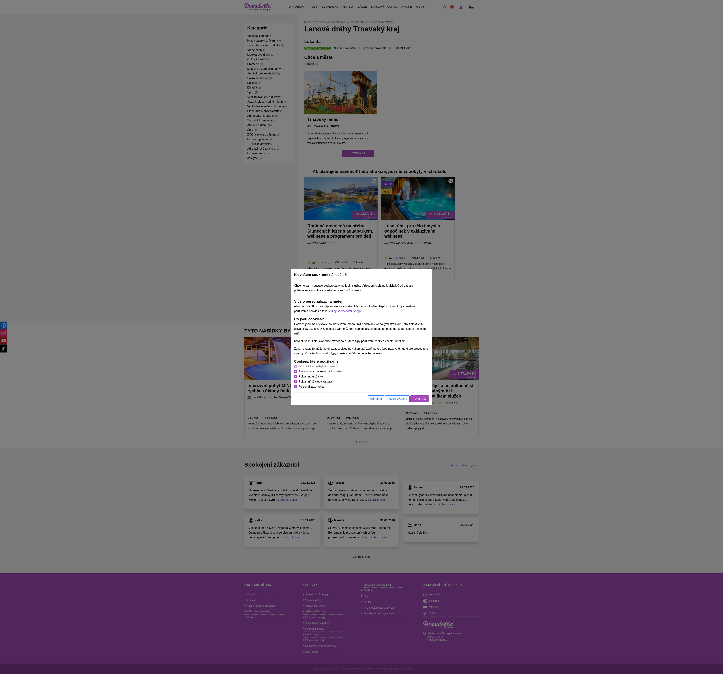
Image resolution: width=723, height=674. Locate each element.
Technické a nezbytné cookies (317, 366)
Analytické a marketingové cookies (320, 371)
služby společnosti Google (345, 311)
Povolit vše (420, 398)
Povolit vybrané (397, 398)
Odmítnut (376, 398)
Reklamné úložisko (310, 376)
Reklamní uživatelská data (315, 381)
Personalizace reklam (312, 386)
